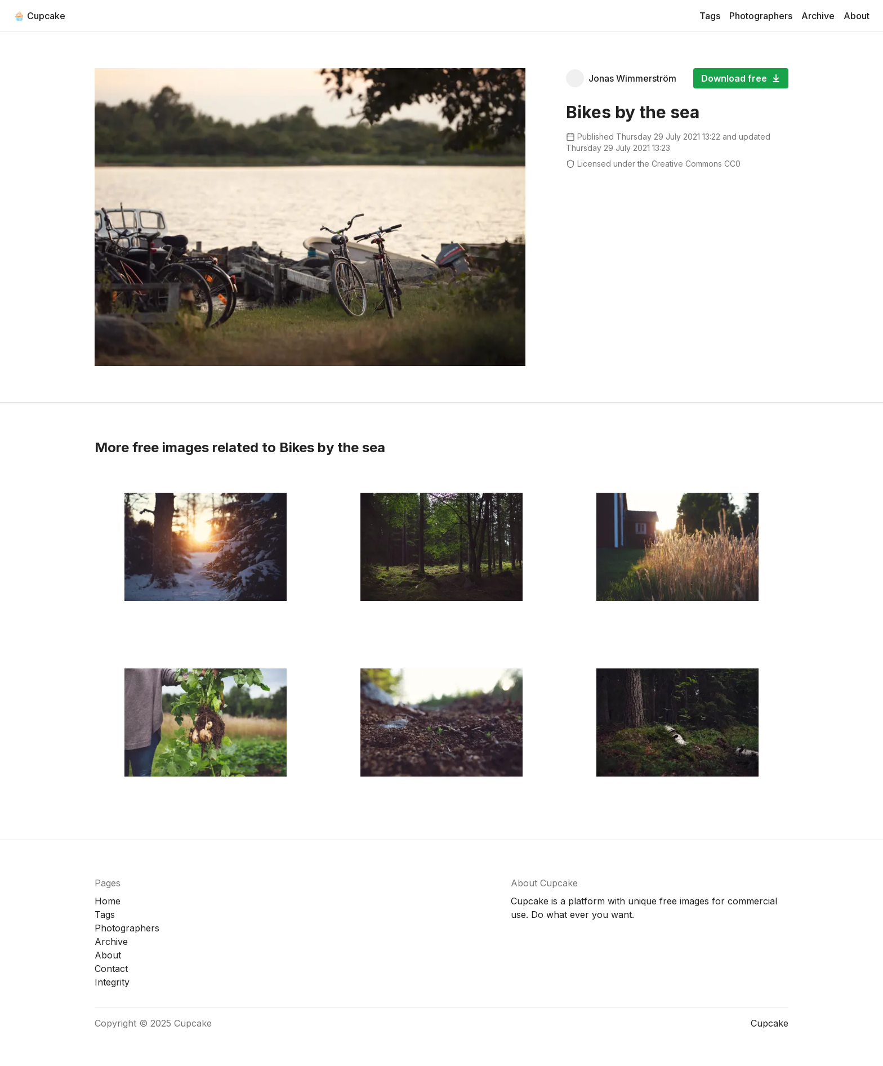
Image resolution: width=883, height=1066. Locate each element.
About (856, 15)
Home (108, 901)
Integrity (112, 982)
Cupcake (193, 1023)
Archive (818, 15)
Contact (111, 968)
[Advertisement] (677, 257)
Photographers (760, 15)
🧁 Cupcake (39, 15)
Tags (709, 15)
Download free (741, 78)
